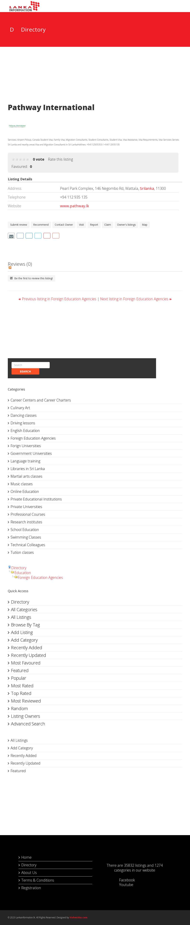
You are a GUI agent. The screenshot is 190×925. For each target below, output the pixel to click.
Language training (25, 461)
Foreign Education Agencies (33, 438)
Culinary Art (20, 407)
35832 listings (135, 865)
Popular (18, 678)
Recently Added (26, 647)
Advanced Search (28, 724)
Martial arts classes (26, 476)
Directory (18, 567)
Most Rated (22, 685)
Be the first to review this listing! (31, 278)
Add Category (24, 640)
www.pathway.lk (74, 205)
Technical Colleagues (28, 544)
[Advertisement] (95, 74)
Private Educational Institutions (36, 499)
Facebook (123, 879)
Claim (107, 224)
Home (26, 857)
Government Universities (31, 453)
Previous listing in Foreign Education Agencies (58, 298)
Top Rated (21, 693)
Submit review (18, 224)
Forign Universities (26, 445)
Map (144, 224)
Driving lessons (23, 422)
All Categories (24, 609)
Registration (31, 887)
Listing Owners (25, 716)
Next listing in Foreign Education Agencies (136, 298)
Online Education (25, 491)
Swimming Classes (26, 537)
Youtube (122, 884)
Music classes (22, 483)
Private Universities (26, 506)
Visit (81, 224)
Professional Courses (28, 514)
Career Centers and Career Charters (41, 400)
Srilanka (147, 188)
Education (22, 572)
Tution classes (22, 552)
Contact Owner (64, 224)
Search (25, 371)
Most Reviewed (26, 701)
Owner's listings (126, 224)
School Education (25, 529)
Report (94, 224)
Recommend (41, 224)
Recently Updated (28, 655)
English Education (25, 430)
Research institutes (26, 521)
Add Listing (22, 632)
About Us (29, 872)
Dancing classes (24, 415)
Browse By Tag (25, 625)
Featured (20, 670)
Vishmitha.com (78, 917)
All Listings (21, 617)
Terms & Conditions (37, 880)
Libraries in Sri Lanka (28, 468)
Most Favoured (25, 663)
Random (19, 708)
